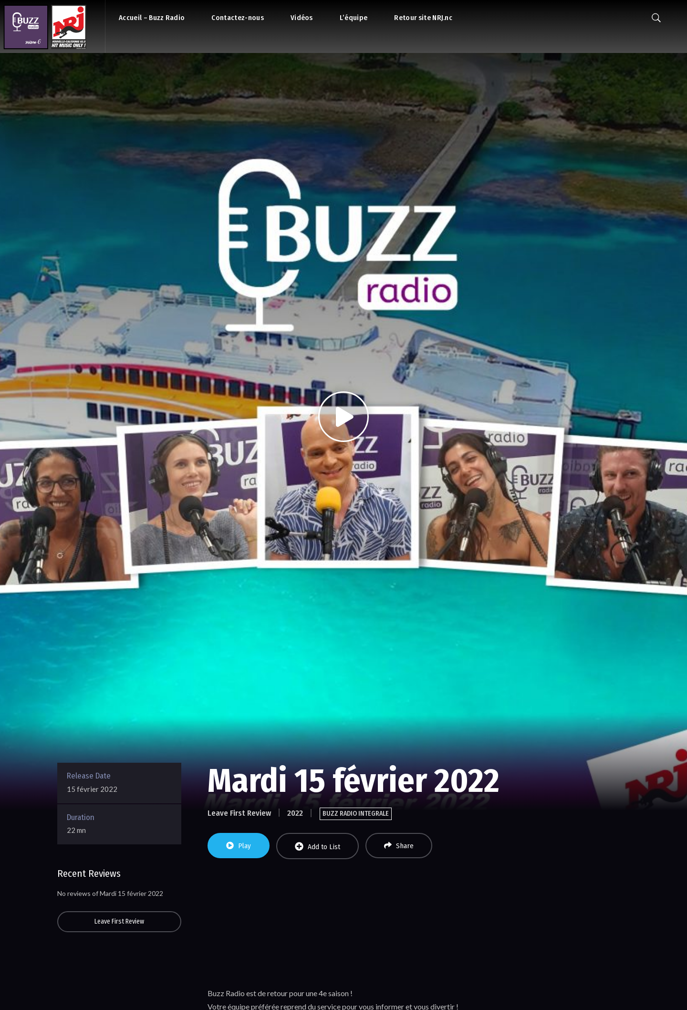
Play (238, 846)
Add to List (317, 846)
